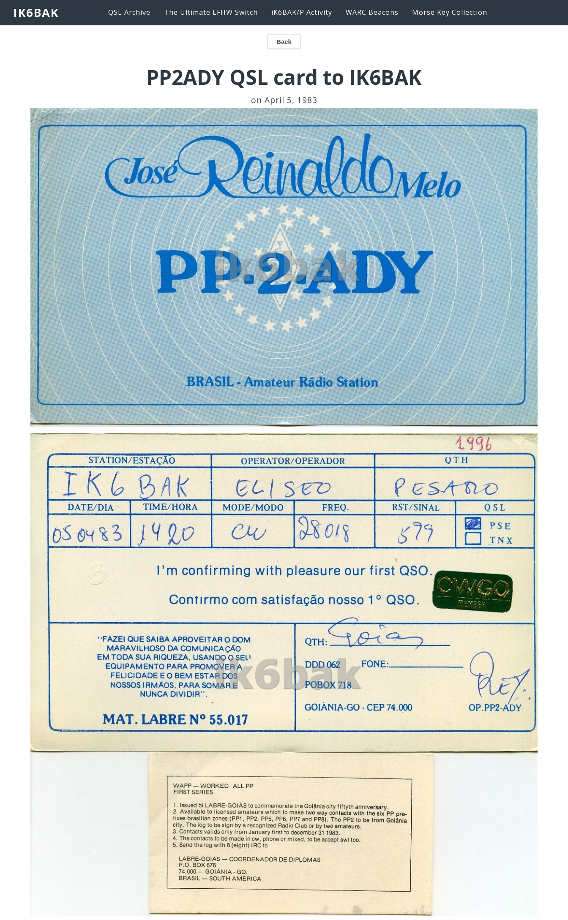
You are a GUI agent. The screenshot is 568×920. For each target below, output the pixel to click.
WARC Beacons (372, 12)
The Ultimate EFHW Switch (211, 12)
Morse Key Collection (449, 12)
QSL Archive (129, 12)
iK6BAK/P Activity (301, 12)
